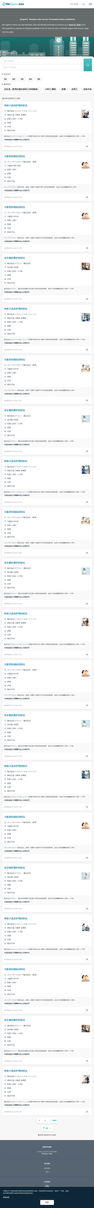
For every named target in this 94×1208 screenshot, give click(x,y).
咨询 (47, 1172)
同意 (47, 1202)
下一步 (47, 1128)
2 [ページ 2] (45, 1120)
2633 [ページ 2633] (54, 1120)
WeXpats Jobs (47, 1153)
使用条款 (47, 1168)
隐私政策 (6, 1197)
